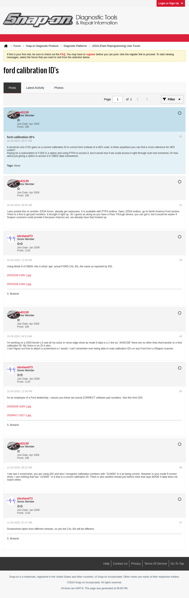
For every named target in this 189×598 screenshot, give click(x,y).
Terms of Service (155, 563)
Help (106, 563)
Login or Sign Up (170, 3)
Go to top (177, 563)
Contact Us (120, 563)
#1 (180, 136)
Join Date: (22, 123)
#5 (180, 391)
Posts (12, 87)
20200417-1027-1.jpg (19, 415)
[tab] (12, 88)
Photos (59, 87)
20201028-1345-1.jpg (19, 275)
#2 (180, 205)
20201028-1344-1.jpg (19, 284)
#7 (180, 522)
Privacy (136, 563)
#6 (180, 467)
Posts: (20, 126)
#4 (180, 336)
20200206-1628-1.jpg (19, 406)
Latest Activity (35, 87)
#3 (180, 260)
